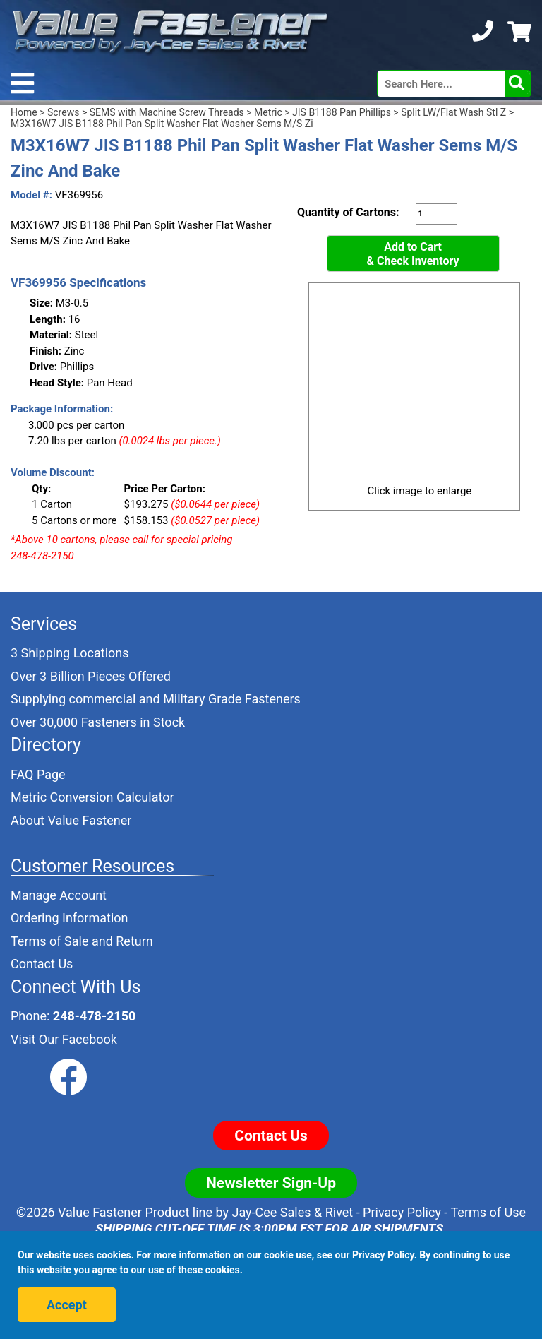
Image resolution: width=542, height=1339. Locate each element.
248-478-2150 (94, 1015)
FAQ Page (38, 774)
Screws (63, 112)
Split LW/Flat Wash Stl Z (453, 112)
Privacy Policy (402, 1212)
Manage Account (59, 895)
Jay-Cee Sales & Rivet (293, 1212)
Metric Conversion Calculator (92, 797)
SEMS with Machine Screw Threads (167, 112)
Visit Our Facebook (64, 1039)
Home (24, 112)
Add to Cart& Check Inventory (413, 254)
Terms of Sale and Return (82, 941)
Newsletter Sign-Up (271, 1182)
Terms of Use (488, 1212)
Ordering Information (69, 917)
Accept (67, 1304)
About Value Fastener (71, 820)
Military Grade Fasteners (232, 698)
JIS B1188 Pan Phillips (341, 112)
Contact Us (42, 963)
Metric (268, 112)
